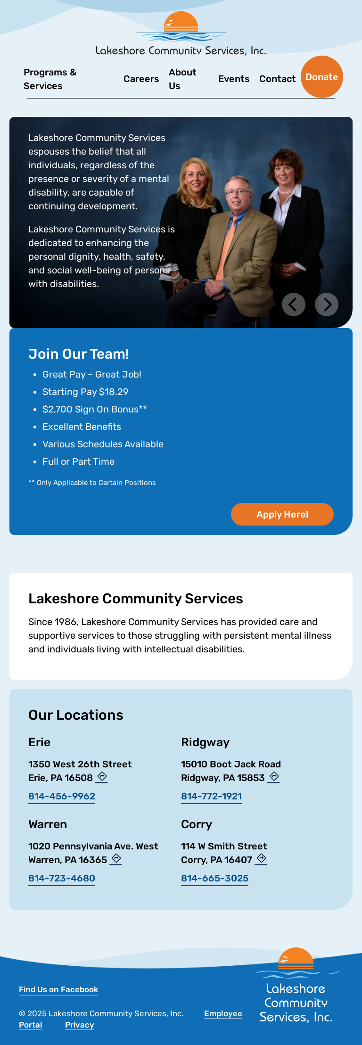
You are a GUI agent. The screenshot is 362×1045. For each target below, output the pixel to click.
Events (234, 78)
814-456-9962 (61, 796)
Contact (277, 78)
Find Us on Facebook (58, 989)
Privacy (79, 1024)
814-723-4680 (61, 878)
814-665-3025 (214, 878)
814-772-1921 (211, 796)
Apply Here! (282, 514)
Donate (321, 76)
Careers (141, 78)
